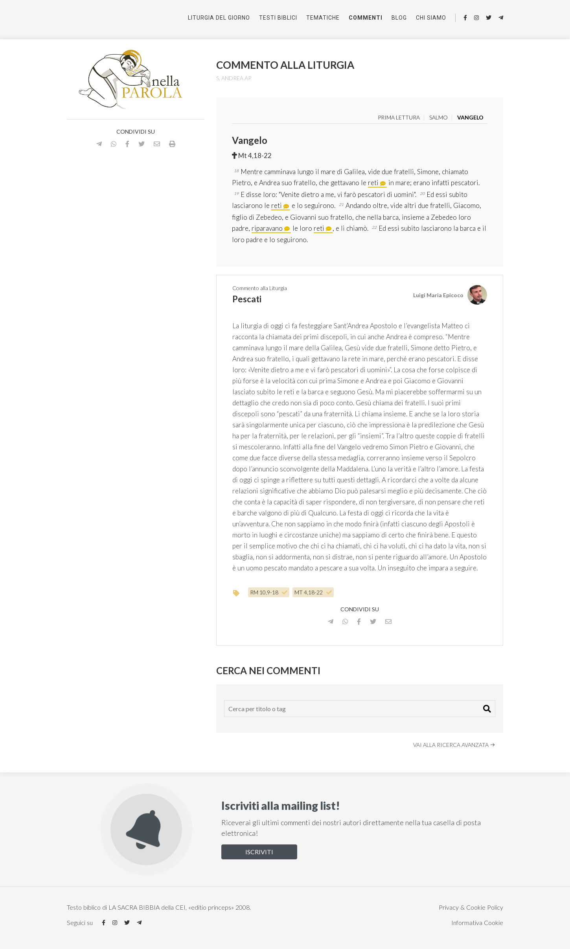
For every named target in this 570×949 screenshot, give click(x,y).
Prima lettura (399, 117)
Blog (399, 18)
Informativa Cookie (477, 922)
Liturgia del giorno (219, 18)
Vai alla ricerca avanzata (454, 744)
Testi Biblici (278, 18)
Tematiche (323, 18)
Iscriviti (259, 851)
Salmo (438, 117)
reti (373, 182)
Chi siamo (431, 18)
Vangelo (470, 117)
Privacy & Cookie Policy (471, 907)
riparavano (267, 228)
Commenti (365, 18)
